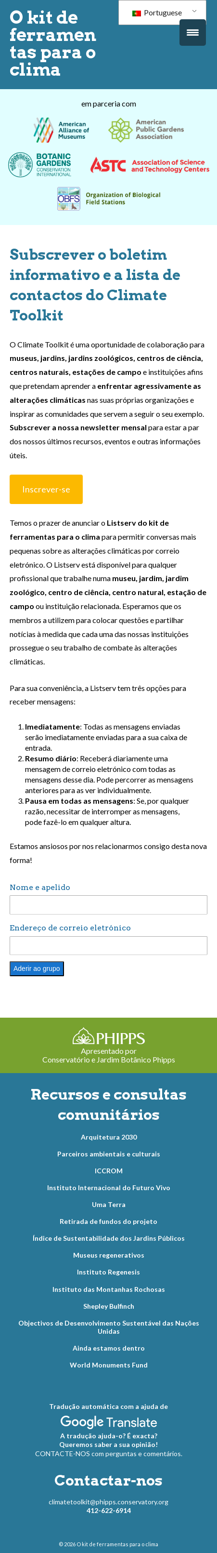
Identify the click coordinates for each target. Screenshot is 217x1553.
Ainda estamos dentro (109, 1348)
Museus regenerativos (108, 1255)
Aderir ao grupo (36, 968)
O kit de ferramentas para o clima (53, 43)
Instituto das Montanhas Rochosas (108, 1289)
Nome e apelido (40, 887)
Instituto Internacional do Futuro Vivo (108, 1187)
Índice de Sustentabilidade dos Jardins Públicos (109, 1238)
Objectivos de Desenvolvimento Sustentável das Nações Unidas (108, 1327)
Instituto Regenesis (108, 1272)
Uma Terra (109, 1204)
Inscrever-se (46, 489)
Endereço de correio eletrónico (70, 927)
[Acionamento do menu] (192, 32)
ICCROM (109, 1171)
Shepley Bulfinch (108, 1306)
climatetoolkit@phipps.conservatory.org (108, 1502)
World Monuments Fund (109, 1365)
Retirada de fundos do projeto (108, 1221)
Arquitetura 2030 (109, 1137)
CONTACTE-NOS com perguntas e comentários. (108, 1453)
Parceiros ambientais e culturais (108, 1154)
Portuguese (157, 12)
